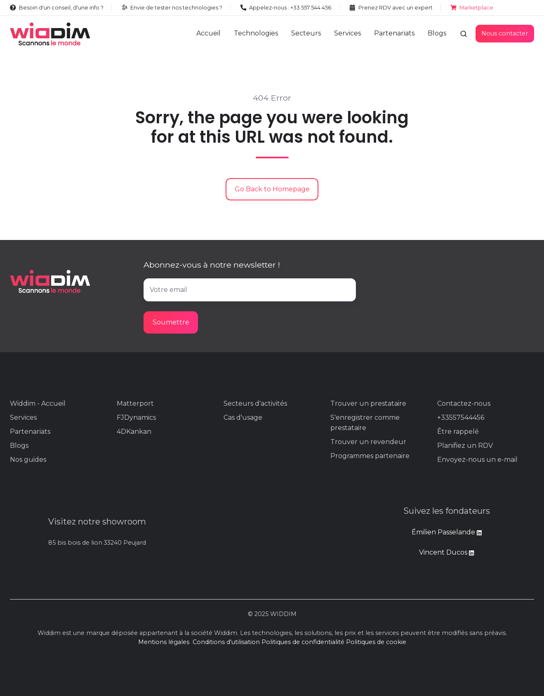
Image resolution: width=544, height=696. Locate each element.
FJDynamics (136, 417)
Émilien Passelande (444, 532)
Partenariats (394, 33)
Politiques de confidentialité (302, 642)
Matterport (135, 403)
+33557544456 (460, 417)
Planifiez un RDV (465, 445)
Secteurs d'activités (255, 403)
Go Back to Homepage (272, 189)
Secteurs (306, 33)
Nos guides (28, 459)
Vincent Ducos (446, 552)
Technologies (256, 33)
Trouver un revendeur (368, 442)
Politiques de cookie (376, 642)
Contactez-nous (463, 403)
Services (347, 33)
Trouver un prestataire (368, 403)
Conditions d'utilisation (226, 642)
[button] (463, 34)
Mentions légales (163, 642)
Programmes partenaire (370, 456)
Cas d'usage (243, 417)
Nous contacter (504, 33)
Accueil (208, 33)
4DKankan (134, 431)
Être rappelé (458, 431)
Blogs (437, 33)
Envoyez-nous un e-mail (477, 459)
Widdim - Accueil (38, 403)
